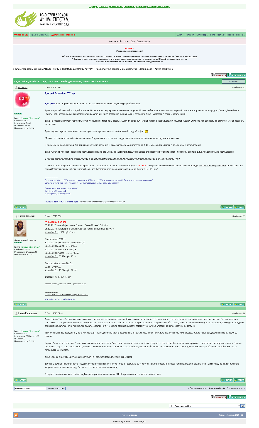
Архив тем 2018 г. (164, 69)
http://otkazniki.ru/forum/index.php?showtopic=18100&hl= (102, 202)
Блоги (180, 35)
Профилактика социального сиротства (116, 69)
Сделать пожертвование (64, 35)
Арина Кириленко (27, 313)
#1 (244, 87)
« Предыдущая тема (197, 388)
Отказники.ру (21, 35)
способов (192, 56)
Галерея (189, 35)
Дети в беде (146, 69)
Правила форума (39, 35)
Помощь (240, 35)
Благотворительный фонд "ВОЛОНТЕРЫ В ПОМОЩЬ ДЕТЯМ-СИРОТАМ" (54, 69)
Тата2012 (22, 87)
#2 (244, 216)
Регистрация (142, 41)
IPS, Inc (142, 421)
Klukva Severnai (26, 216)
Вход (133, 41)
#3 (244, 313)
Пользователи (217, 35)
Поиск (231, 35)
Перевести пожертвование (212, 165)
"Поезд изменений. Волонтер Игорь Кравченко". (66, 295)
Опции (232, 81)
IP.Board (127, 421)
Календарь (202, 35)
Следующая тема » (236, 388)
